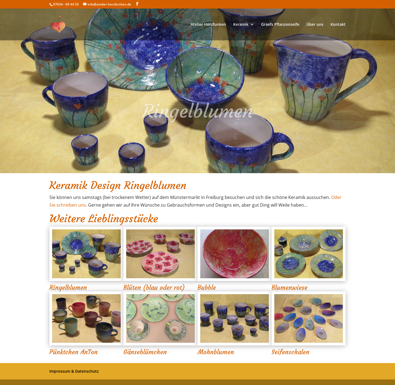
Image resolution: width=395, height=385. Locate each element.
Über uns (314, 25)
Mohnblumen (216, 352)
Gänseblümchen (145, 352)
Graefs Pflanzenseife (280, 25)
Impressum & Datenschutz (74, 371)
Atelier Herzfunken (208, 25)
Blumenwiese (289, 287)
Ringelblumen (68, 287)
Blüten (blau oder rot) (154, 287)
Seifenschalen (290, 352)
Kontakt (338, 25)
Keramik (241, 25)
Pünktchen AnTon (73, 352)
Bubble (207, 287)
